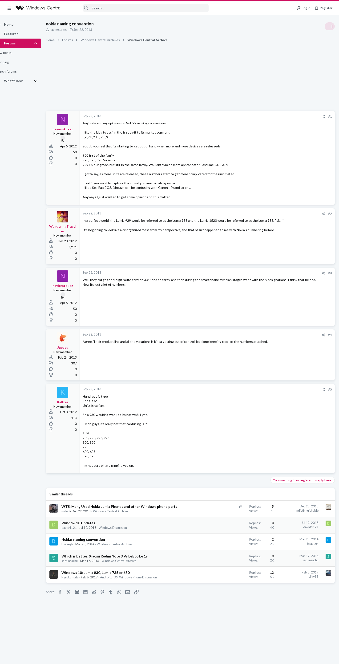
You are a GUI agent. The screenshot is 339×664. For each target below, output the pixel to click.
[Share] (247, 116)
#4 (254, 335)
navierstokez (67, 30)
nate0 (74, 516)
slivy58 (238, 581)
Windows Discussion (121, 532)
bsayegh (75, 549)
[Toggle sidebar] (329, 26)
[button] (9, 8)
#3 (254, 273)
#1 (254, 116)
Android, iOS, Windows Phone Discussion (136, 582)
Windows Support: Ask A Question (296, 277)
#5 (254, 389)
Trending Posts (277, 254)
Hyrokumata (78, 582)
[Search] (138, 8)
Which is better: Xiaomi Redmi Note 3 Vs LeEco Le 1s (113, 561)
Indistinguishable (231, 510)
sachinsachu (78, 566)
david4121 (77, 532)
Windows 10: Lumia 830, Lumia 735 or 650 (104, 577)
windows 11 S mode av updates (295, 264)
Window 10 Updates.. (87, 528)
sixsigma (328, 317)
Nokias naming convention (91, 544)
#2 (254, 214)
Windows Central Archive (118, 516)
